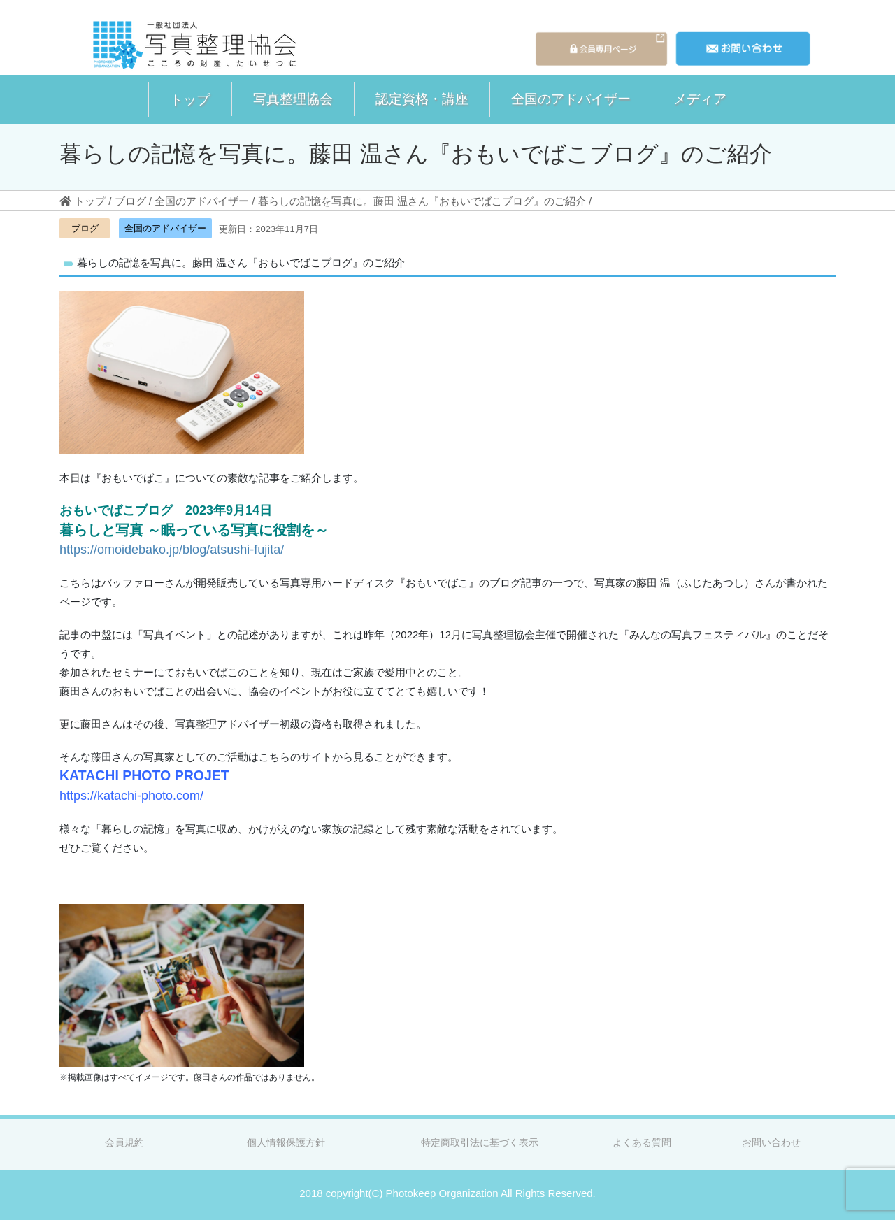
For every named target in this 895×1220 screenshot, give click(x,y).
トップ (190, 99)
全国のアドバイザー (571, 98)
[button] (189, 99)
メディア (699, 98)
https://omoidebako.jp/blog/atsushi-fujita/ (171, 550)
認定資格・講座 (421, 98)
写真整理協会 (293, 98)
